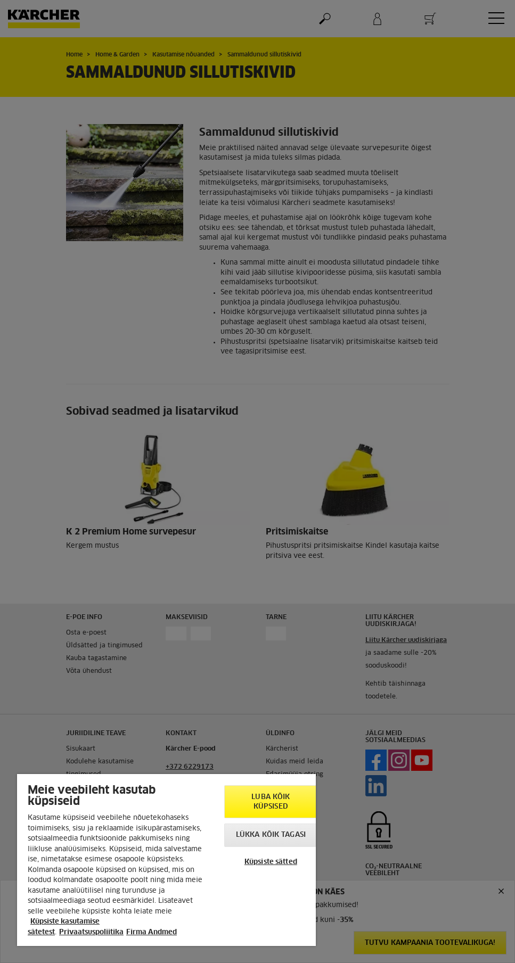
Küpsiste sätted (270, 862)
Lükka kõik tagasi (271, 835)
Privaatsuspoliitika (91, 932)
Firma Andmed (151, 932)
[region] (166, 860)
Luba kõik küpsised (270, 802)
